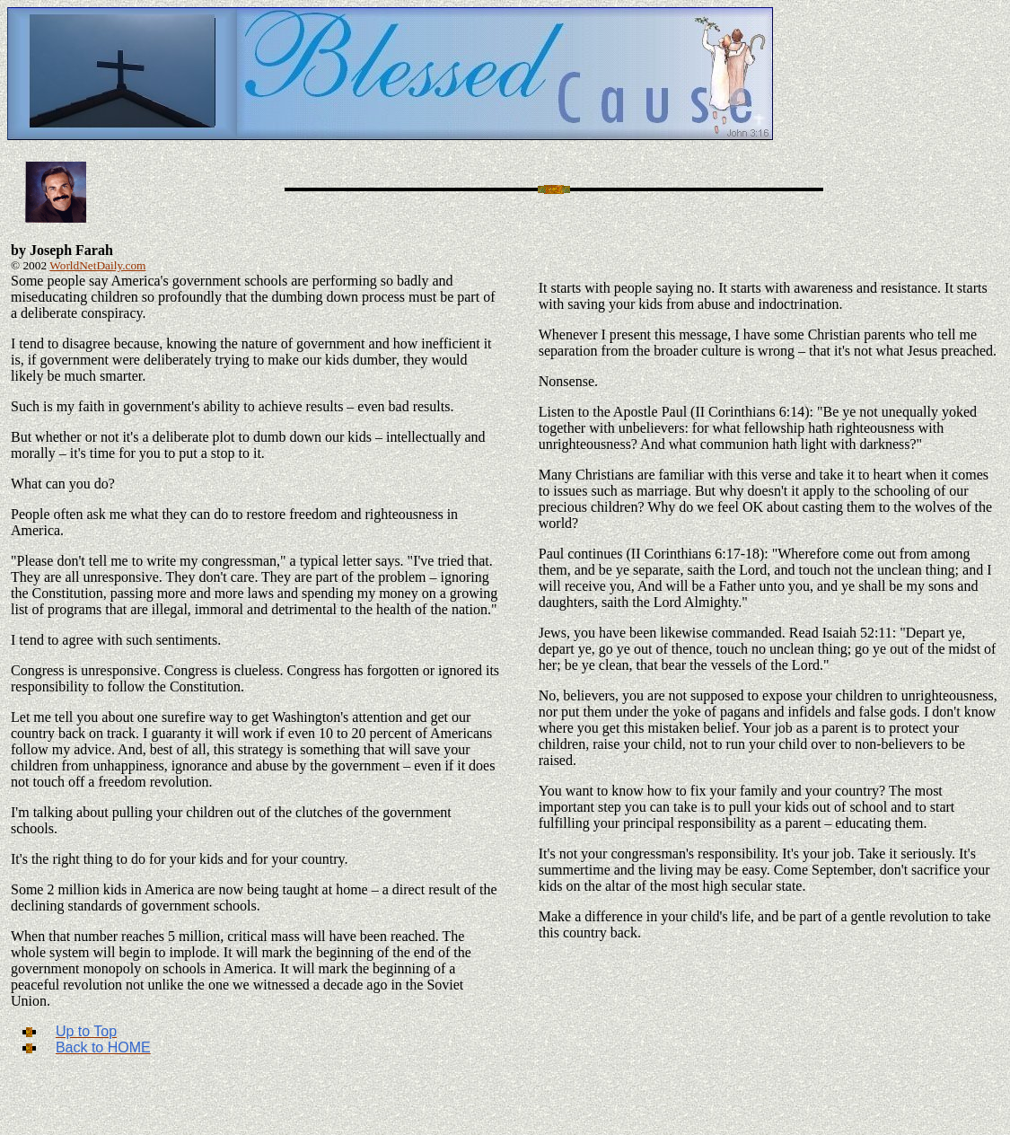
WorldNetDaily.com (97, 265)
